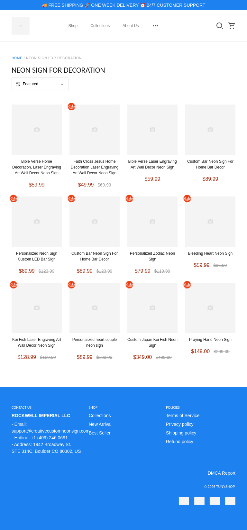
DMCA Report (221, 473)
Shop (73, 25)
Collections (100, 25)
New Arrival (100, 424)
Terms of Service (182, 415)
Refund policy (179, 441)
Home (17, 58)
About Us (131, 25)
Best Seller (100, 432)
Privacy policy (180, 424)
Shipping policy (181, 432)
